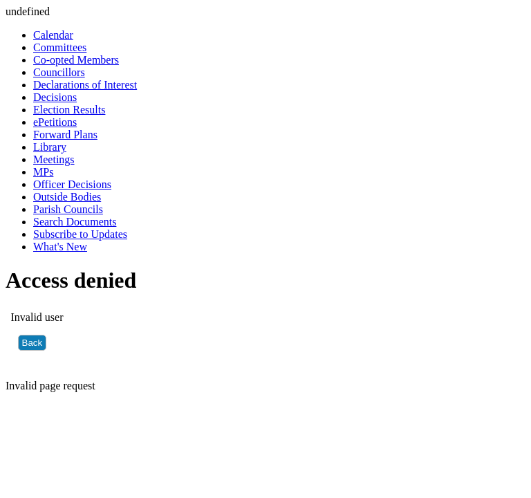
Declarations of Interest (85, 85)
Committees (59, 47)
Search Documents (74, 222)
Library (49, 147)
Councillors (59, 72)
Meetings (54, 159)
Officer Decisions (72, 184)
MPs (43, 172)
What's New (60, 246)
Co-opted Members (76, 60)
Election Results (69, 110)
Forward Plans (65, 134)
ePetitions (55, 122)
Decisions (55, 97)
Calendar (53, 35)
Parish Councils (68, 209)
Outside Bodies (67, 197)
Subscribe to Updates (80, 234)
